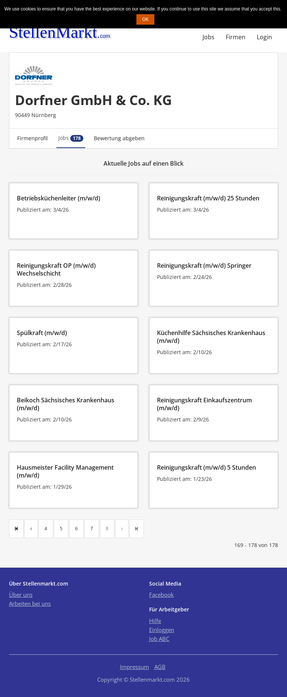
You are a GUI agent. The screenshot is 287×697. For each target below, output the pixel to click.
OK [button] (145, 19)
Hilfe (155, 620)
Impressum (134, 666)
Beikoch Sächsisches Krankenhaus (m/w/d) (65, 404)
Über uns (21, 594)
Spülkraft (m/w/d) (42, 333)
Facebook (161, 594)
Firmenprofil (32, 138)
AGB (160, 666)
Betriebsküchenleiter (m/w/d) (58, 198)
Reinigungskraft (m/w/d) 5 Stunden (206, 467)
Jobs (209, 37)
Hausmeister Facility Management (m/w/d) (65, 471)
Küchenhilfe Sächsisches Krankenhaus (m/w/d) (211, 337)
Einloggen (161, 629)
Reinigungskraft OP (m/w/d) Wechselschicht (56, 269)
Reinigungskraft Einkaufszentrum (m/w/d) (204, 404)
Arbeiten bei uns (30, 603)
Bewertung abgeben (119, 138)
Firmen (236, 37)
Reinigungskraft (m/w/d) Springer (204, 265)
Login (264, 37)
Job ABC (159, 638)
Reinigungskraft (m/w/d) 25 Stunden (208, 198)
